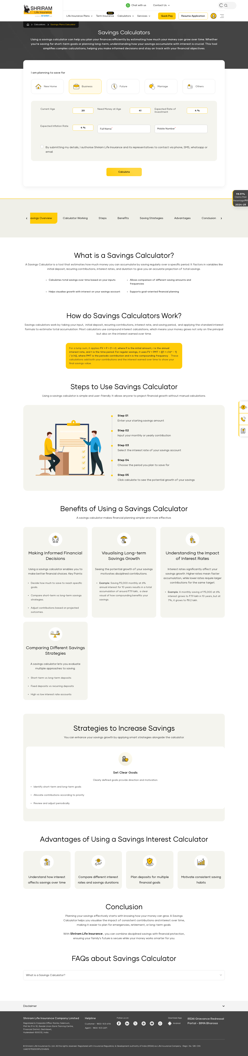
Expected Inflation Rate (54, 126)
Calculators (39, 25)
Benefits (123, 218)
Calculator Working (75, 218)
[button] (26, 218)
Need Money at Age (109, 109)
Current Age (47, 109)
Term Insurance (105, 16)
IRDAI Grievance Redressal (206, 1018)
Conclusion (209, 218)
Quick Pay (167, 16)
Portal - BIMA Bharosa (203, 1023)
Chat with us (138, 5)
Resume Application (193, 16)
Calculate (124, 172)
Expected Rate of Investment (165, 110)
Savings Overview (40, 218)
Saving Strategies (151, 218)
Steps (103, 218)
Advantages (182, 218)
